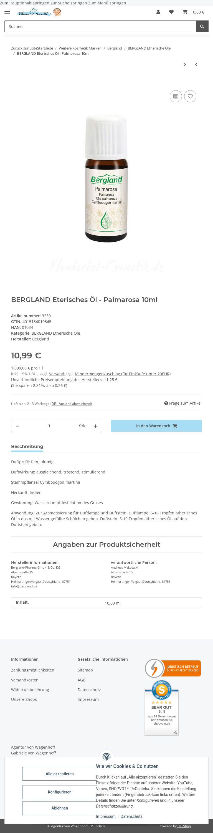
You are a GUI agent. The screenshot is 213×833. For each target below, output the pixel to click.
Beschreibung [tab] (27, 446)
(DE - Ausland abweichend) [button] (71, 403)
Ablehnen (61, 808)
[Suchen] (202, 26)
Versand (57, 373)
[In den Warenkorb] (15, 80)
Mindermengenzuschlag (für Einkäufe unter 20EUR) (123, 373)
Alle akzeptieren (61, 774)
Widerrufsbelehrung (30, 689)
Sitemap (85, 670)
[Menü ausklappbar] (7, 9)
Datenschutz (133, 816)
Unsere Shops (24, 699)
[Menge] (49, 426)
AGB (81, 680)
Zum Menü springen (107, 3)
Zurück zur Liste (24, 48)
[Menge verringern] (17, 426)
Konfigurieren (61, 792)
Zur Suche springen (69, 3)
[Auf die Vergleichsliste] (176, 96)
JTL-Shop (184, 826)
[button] (158, 11)
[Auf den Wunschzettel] (190, 96)
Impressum (107, 816)
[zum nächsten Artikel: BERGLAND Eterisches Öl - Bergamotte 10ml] (185, 65)
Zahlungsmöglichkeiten (32, 670)
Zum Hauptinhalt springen (25, 3)
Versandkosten (25, 680)
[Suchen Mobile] (100, 26)
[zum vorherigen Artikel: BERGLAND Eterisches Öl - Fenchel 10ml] (196, 65)
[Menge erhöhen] (96, 426)
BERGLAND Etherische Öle (56, 333)
